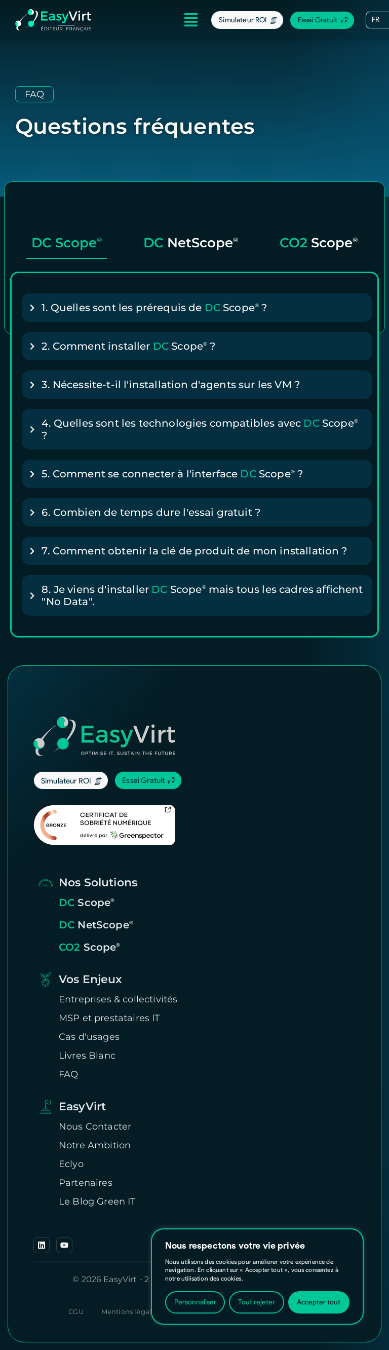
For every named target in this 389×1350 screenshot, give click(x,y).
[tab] (66, 246)
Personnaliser (195, 1302)
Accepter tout (318, 1302)
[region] (257, 1276)
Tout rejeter (256, 1302)
